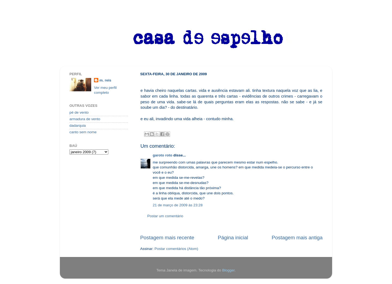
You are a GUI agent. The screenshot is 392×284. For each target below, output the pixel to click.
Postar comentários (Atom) (176, 249)
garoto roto (162, 155)
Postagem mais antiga (297, 237)
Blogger (228, 270)
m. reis (105, 80)
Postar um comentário (165, 216)
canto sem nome (83, 132)
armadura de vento (84, 119)
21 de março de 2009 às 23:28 (178, 205)
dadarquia (77, 125)
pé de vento (79, 112)
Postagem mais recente (167, 237)
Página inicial (233, 237)
